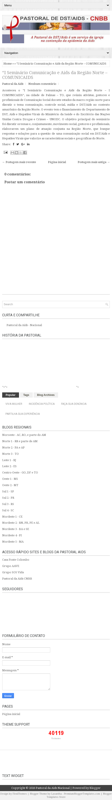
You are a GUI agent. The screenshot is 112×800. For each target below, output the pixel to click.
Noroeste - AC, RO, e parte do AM (24, 435)
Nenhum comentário (42, 83)
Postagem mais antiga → (94, 162)
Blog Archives (46, 395)
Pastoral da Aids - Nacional (24, 325)
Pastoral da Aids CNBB (17, 578)
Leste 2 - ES (9, 466)
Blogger (95, 788)
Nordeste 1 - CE (12, 516)
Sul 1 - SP (8, 491)
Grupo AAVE (10, 566)
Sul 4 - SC (8, 510)
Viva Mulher (13, 403)
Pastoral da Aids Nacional (53, 788)
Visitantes (56, 738)
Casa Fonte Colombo (15, 559)
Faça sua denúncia (73, 403)
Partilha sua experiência (22, 413)
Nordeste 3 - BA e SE (15, 529)
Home (7, 63)
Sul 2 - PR (8, 497)
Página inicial (57, 162)
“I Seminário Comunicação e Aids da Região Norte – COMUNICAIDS (54, 75)
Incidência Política (42, 403)
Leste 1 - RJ (9, 460)
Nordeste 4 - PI (12, 535)
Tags (26, 395)
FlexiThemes (19, 793)
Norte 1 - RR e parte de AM (20, 441)
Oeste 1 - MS (10, 478)
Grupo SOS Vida (13, 572)
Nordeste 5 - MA (13, 541)
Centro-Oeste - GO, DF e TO (20, 472)
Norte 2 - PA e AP (13, 447)
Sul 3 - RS (8, 504)
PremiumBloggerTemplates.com (82, 793)
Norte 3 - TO (10, 453)
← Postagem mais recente (19, 162)
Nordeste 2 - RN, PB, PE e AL (21, 522)
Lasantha (56, 793)
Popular (11, 395)
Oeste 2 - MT (10, 485)
